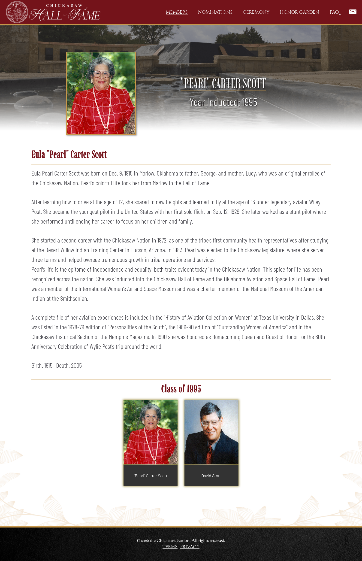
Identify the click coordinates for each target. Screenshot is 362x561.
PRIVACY (189, 547)
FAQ (334, 12)
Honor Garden (299, 12)
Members (176, 12)
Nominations (215, 12)
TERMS (170, 547)
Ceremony (256, 12)
